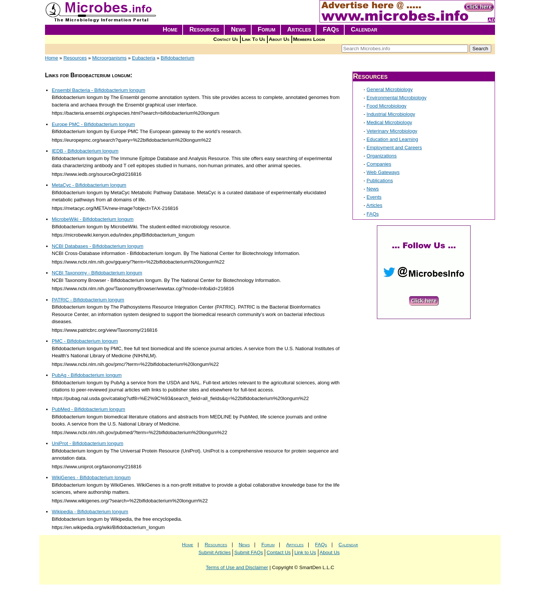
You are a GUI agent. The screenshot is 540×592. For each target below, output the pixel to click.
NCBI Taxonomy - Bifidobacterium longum (97, 273)
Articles (299, 29)
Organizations (382, 156)
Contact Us (225, 39)
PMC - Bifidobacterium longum (85, 341)
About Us (279, 39)
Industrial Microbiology (391, 114)
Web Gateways (383, 172)
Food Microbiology (386, 106)
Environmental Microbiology (397, 97)
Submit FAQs (248, 552)
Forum (266, 29)
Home (170, 29)
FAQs (331, 29)
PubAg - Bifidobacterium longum (87, 375)
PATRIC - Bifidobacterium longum (88, 300)
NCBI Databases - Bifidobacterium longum (97, 246)
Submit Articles (214, 552)
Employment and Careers (394, 147)
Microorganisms (109, 58)
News (238, 29)
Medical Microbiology (389, 122)
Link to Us (305, 552)
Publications (380, 180)
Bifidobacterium (178, 58)
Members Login (309, 39)
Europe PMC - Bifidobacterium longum (93, 124)
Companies (379, 164)
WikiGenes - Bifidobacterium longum (91, 477)
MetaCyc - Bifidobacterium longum (89, 185)
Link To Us (253, 39)
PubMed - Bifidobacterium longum (88, 409)
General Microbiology (390, 89)
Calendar (364, 29)
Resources (204, 29)
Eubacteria (143, 58)
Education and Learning (392, 139)
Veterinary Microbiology (392, 131)
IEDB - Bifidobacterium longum (85, 151)
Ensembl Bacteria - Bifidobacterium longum (98, 90)
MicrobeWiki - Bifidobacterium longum (93, 219)
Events (374, 197)
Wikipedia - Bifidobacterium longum (90, 511)
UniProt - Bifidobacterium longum (87, 443)
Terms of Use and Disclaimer (237, 567)
